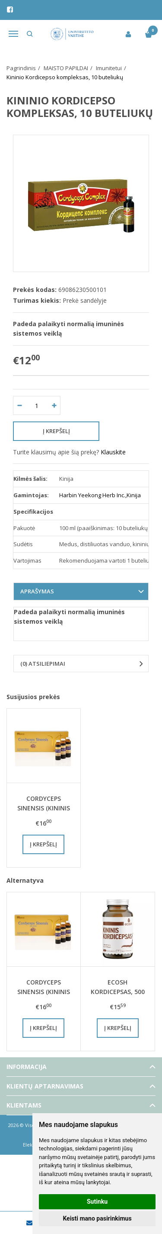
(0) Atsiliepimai (42, 663)
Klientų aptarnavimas (44, 1086)
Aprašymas (37, 591)
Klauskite (113, 452)
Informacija (26, 1066)
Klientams (23, 1105)
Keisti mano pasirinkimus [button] (97, 1218)
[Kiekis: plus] (54, 405)
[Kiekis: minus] (19, 405)
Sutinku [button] (97, 1201)
